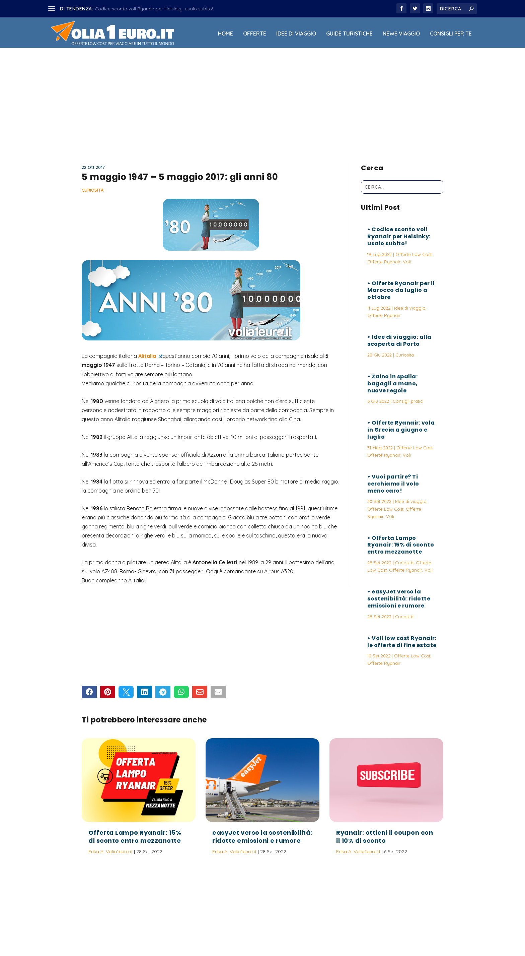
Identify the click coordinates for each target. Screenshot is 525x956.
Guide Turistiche (349, 34)
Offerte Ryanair (383, 261)
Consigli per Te (451, 34)
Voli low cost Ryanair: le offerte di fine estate (402, 641)
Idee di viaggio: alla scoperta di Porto (399, 340)
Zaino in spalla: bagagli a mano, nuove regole (392, 383)
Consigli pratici (408, 401)
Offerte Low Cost (413, 254)
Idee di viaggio (296, 34)
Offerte (254, 34)
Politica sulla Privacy (281, 934)
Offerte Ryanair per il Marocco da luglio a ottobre (401, 290)
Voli (407, 261)
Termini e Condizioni (331, 934)
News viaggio (401, 34)
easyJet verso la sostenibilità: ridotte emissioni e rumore (398, 599)
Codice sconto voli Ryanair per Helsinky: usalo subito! (154, 9)
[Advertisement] (262, 103)
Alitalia (150, 356)
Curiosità (92, 190)
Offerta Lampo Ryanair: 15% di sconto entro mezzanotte (400, 545)
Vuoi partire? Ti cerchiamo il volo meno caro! (393, 484)
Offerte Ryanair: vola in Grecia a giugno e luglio (401, 430)
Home (225, 34)
